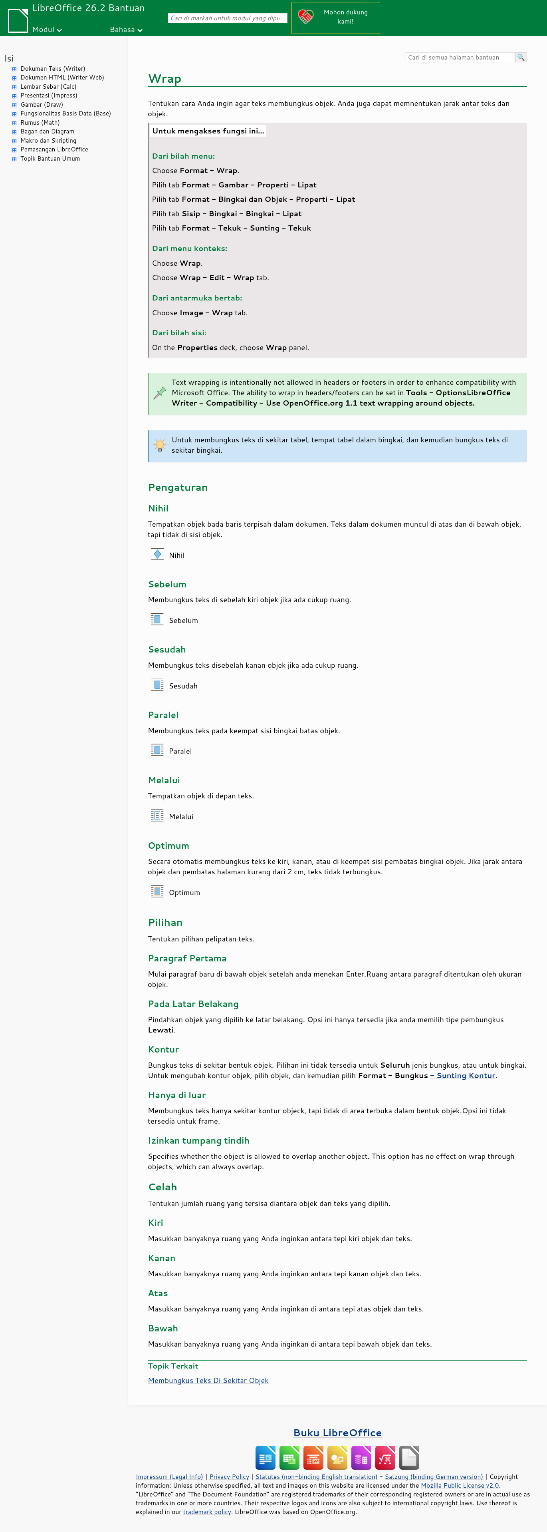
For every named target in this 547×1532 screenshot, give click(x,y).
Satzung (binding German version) (434, 1476)
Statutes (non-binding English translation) (316, 1476)
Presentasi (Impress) (48, 95)
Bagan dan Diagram (47, 131)
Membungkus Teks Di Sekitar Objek (208, 1380)
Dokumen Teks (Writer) (52, 68)
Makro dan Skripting (48, 140)
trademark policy (207, 1511)
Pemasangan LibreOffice (54, 149)
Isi (9, 58)
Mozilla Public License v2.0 (460, 1485)
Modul (43, 29)
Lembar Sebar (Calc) (48, 86)
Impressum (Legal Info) (169, 1476)
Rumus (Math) (40, 122)
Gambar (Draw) (41, 104)
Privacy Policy (229, 1476)
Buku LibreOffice (337, 1432)
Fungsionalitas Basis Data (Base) (65, 113)
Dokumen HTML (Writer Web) (62, 77)
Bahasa (122, 29)
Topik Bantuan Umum (50, 158)
